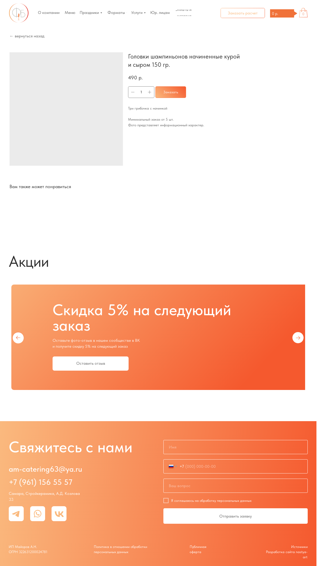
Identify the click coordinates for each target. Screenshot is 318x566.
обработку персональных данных (226, 500)
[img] (19, 13)
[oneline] (235, 486)
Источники (299, 547)
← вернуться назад (27, 36)
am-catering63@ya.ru (45, 468)
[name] (235, 447)
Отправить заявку (235, 516)
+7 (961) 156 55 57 (40, 482)
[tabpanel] (158, 337)
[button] (243, 13)
